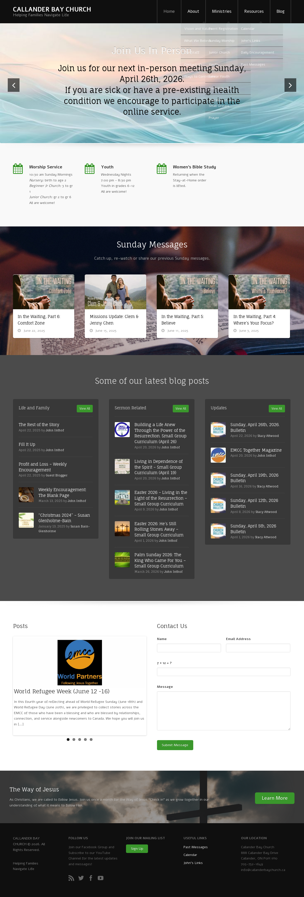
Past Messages (196, 847)
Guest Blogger (57, 475)
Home (169, 11)
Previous (14, 91)
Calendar (190, 854)
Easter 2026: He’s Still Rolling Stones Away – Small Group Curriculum (159, 529)
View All (85, 408)
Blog (280, 11)
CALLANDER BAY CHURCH (52, 9)
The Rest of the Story (39, 424)
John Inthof (55, 430)
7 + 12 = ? (164, 663)
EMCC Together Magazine (256, 450)
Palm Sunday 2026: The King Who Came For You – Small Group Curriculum (160, 560)
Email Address (238, 639)
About (193, 11)
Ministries (222, 11)
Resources (254, 11)
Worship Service (45, 167)
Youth (107, 167)
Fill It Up (27, 444)
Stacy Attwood (268, 436)
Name (162, 639)
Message (165, 686)
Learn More (275, 798)
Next (290, 91)
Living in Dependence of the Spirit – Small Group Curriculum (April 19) (158, 467)
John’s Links (193, 862)
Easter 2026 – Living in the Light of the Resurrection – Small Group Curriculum (160, 498)
